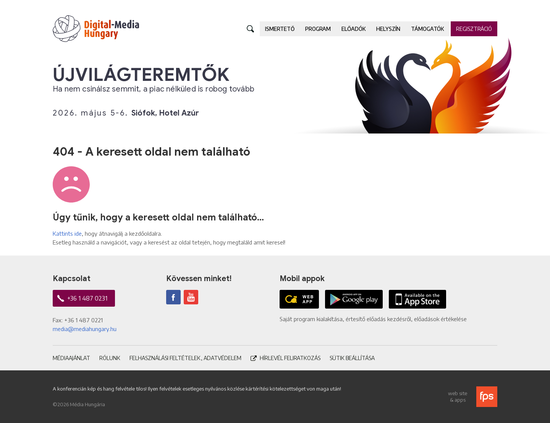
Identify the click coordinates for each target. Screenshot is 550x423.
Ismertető (279, 29)
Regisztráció (474, 29)
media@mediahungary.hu (84, 328)
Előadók (353, 29)
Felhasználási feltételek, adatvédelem (185, 358)
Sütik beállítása (352, 358)
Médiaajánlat (71, 358)
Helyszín (388, 29)
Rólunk (109, 358)
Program (318, 29)
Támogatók (427, 29)
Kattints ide (67, 233)
